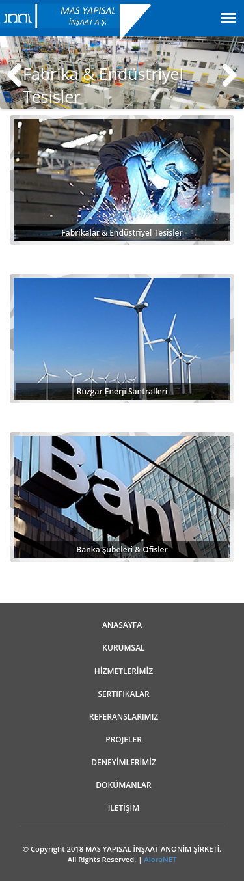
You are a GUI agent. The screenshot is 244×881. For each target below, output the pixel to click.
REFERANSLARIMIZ (123, 716)
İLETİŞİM (124, 807)
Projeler (123, 739)
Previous (20, 72)
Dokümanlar (123, 785)
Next (224, 72)
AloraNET (160, 859)
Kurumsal (123, 647)
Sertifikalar (123, 693)
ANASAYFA (122, 624)
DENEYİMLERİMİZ (123, 762)
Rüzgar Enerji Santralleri (122, 391)
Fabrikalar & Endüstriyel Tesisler (121, 232)
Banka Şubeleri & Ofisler (121, 549)
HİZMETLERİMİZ (123, 671)
